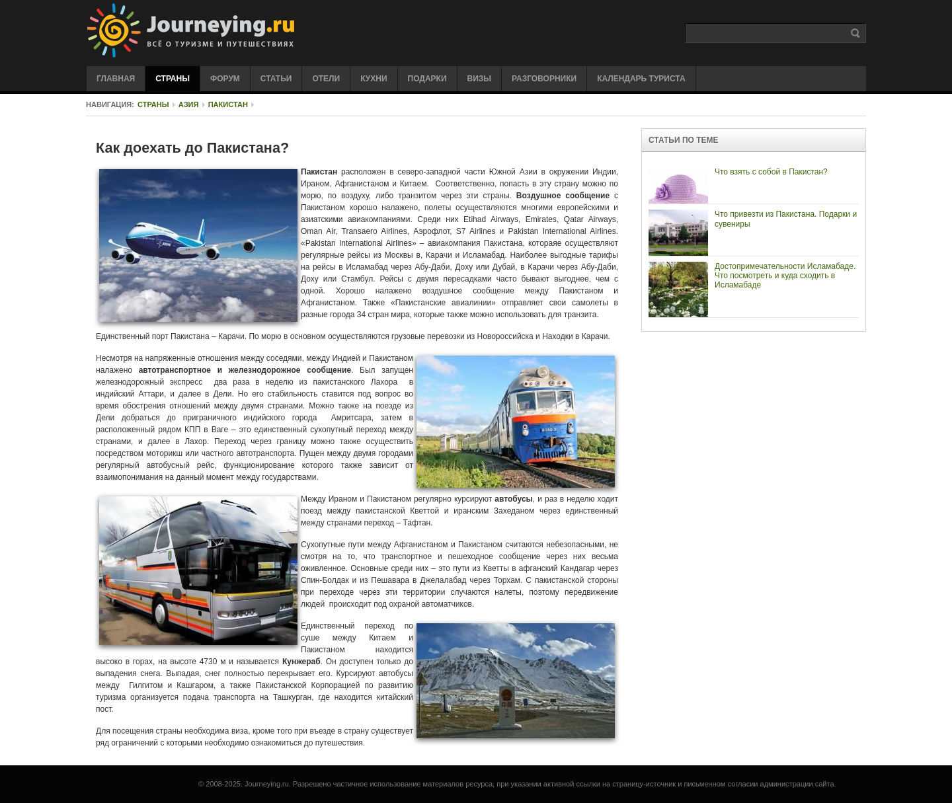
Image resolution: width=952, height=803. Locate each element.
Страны (153, 104)
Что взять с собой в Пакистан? (771, 171)
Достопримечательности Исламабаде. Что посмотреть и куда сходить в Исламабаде (785, 276)
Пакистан (228, 104)
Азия (188, 104)
